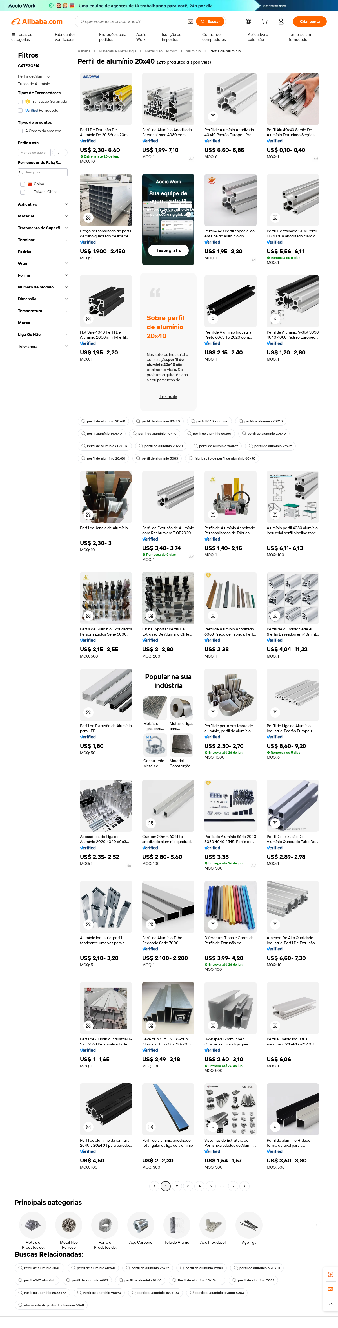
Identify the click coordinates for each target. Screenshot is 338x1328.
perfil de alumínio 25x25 (270, 446)
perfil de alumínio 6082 (87, 1280)
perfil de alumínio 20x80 (103, 458)
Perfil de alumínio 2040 (39, 1268)
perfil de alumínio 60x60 (93, 1268)
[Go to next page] (244, 1186)
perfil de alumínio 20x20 (161, 446)
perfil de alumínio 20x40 (264, 433)
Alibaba (84, 51)
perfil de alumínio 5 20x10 (257, 1268)
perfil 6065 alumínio (36, 1280)
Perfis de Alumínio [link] (225, 51)
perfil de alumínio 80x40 (158, 421)
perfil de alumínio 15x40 (201, 1268)
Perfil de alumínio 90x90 (99, 1293)
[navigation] (43, 619)
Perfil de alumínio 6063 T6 (104, 446)
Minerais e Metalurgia (117, 51)
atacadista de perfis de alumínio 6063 (51, 1305)
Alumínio (193, 51)
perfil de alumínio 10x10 (140, 1280)
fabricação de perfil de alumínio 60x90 (222, 458)
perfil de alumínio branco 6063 (217, 1293)
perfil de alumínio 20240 (261, 421)
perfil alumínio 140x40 (101, 433)
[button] (190, 21)
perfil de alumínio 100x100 (155, 1293)
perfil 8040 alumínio (209, 421)
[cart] (265, 22)
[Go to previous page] (154, 1186)
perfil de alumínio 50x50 (209, 433)
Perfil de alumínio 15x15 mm (197, 1280)
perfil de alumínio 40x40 (155, 433)
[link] (330, 1274)
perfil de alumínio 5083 (157, 458)
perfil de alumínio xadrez (216, 446)
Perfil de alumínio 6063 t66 (42, 1293)
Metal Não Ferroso (161, 51)
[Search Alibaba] (132, 21)
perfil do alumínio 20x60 (103, 421)
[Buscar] (210, 21)
